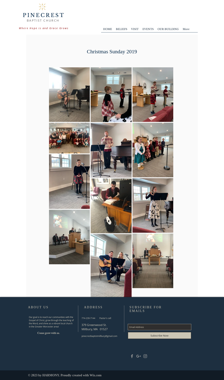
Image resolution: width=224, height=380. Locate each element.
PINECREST (44, 15)
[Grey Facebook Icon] (132, 356)
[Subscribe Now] (159, 335)
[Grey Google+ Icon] (138, 356)
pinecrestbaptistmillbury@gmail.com (99, 336)
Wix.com (96, 375)
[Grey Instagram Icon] (145, 356)
